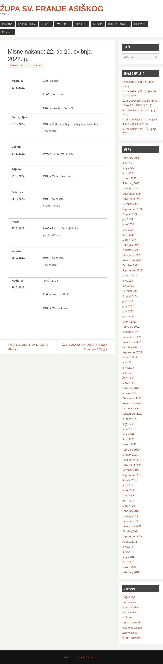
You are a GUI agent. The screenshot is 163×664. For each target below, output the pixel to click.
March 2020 (129, 444)
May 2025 (128, 168)
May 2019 (128, 495)
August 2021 (129, 357)
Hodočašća (129, 602)
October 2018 (130, 531)
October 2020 (130, 408)
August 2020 (129, 419)
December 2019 (131, 459)
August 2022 (129, 296)
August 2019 (129, 480)
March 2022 (129, 321)
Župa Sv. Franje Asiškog (51, 8)
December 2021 (131, 337)
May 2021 (128, 373)
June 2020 (128, 429)
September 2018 (132, 536)
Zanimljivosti (130, 632)
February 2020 (131, 449)
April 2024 (128, 234)
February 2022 (131, 326)
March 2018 (129, 567)
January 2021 (130, 393)
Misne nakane (34, 65)
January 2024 (130, 250)
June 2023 (128, 286)
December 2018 (131, 521)
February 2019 (131, 511)
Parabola (80, 657)
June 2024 (128, 224)
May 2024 (128, 229)
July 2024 (127, 219)
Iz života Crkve (130, 607)
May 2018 (128, 557)
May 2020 (128, 434)
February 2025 (131, 183)
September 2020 (132, 413)
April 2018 (128, 562)
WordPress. (94, 657)
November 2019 (132, 465)
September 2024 (132, 209)
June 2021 (128, 367)
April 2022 (128, 316)
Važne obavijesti (132, 627)
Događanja (128, 597)
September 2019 (132, 475)
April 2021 (128, 378)
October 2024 (130, 204)
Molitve (126, 617)
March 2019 (129, 506)
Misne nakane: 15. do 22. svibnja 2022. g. (28, 347)
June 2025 (128, 163)
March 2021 (129, 383)
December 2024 (131, 193)
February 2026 (131, 158)
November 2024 (132, 198)
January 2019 (130, 516)
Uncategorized (131, 622)
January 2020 (130, 454)
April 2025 (128, 173)
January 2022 (130, 332)
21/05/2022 (16, 65)
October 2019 (130, 470)
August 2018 (129, 541)
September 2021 (132, 352)
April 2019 (128, 500)
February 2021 (131, 388)
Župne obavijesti (132, 638)
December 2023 (131, 255)
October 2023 (130, 265)
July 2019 (127, 485)
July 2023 (127, 280)
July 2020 (127, 424)
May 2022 (128, 311)
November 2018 (132, 526)
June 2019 (128, 490)
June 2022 (128, 306)
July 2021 (127, 362)
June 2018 (128, 552)
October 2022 (130, 291)
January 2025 (130, 188)
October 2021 (130, 347)
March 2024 (129, 239)
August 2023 (129, 275)
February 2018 (131, 572)
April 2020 (128, 439)
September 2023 (132, 270)
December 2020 (131, 398)
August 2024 (129, 214)
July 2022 (127, 301)
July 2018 (127, 546)
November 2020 (132, 403)
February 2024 (131, 245)
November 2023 (132, 260)
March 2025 (129, 178)
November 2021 (132, 342)
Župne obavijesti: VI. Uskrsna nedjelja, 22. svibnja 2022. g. (84, 347)
